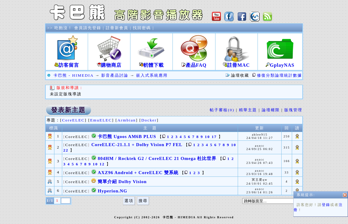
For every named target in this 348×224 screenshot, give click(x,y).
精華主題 (248, 110)
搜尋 (143, 200)
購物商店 (109, 63)
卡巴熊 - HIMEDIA (73, 75)
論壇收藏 (240, 75)
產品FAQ (193, 63)
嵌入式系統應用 (152, 75)
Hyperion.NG (112, 191)
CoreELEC (73, 120)
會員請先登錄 (87, 28)
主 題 (150, 128)
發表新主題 (68, 110)
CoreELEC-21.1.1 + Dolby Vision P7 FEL (136, 144)
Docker (149, 120)
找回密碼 (142, 28)
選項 (128, 200)
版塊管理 (293, 110)
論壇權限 (271, 110)
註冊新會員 (117, 28)
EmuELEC (101, 120)
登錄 (326, 208)
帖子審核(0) (222, 110)
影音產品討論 (114, 75)
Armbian (127, 120)
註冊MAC (236, 63)
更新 (259, 128)
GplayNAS (280, 63)
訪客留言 (66, 63)
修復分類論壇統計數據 (279, 75)
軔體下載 (151, 63)
